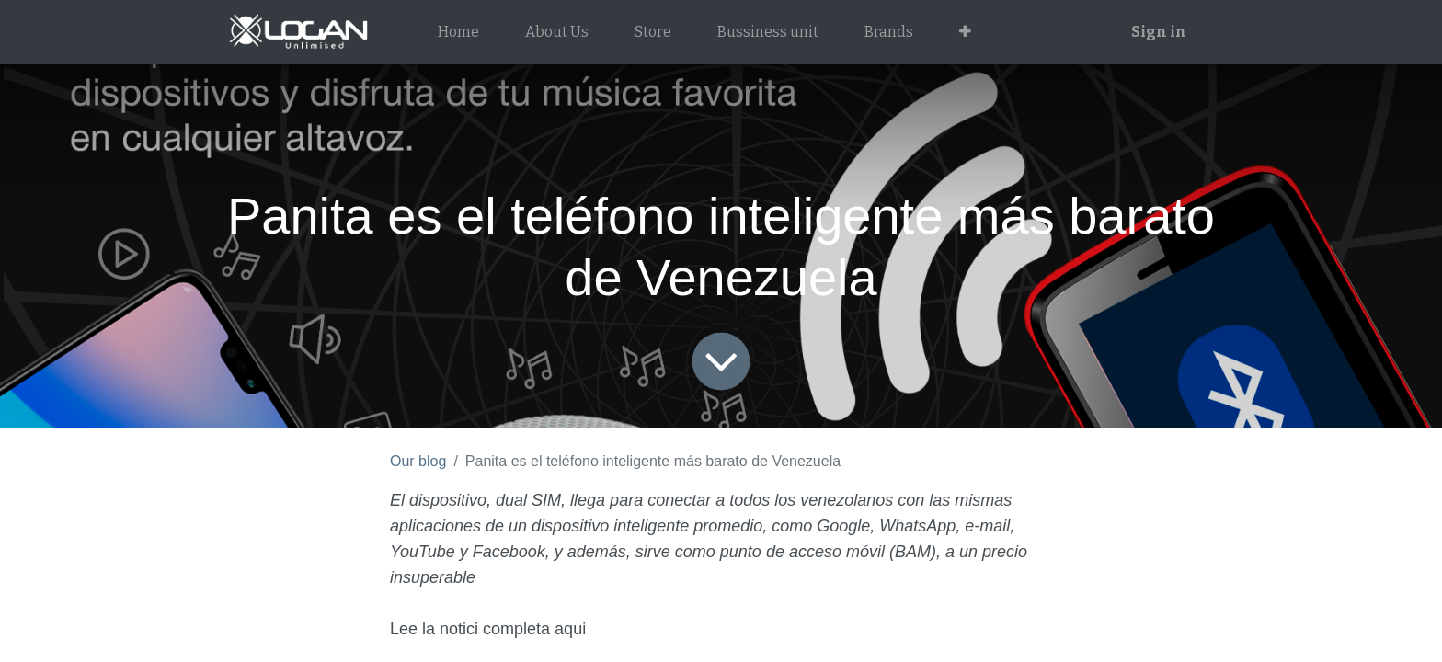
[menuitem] (458, 32)
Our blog (418, 461)
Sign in (1158, 31)
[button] (965, 32)
